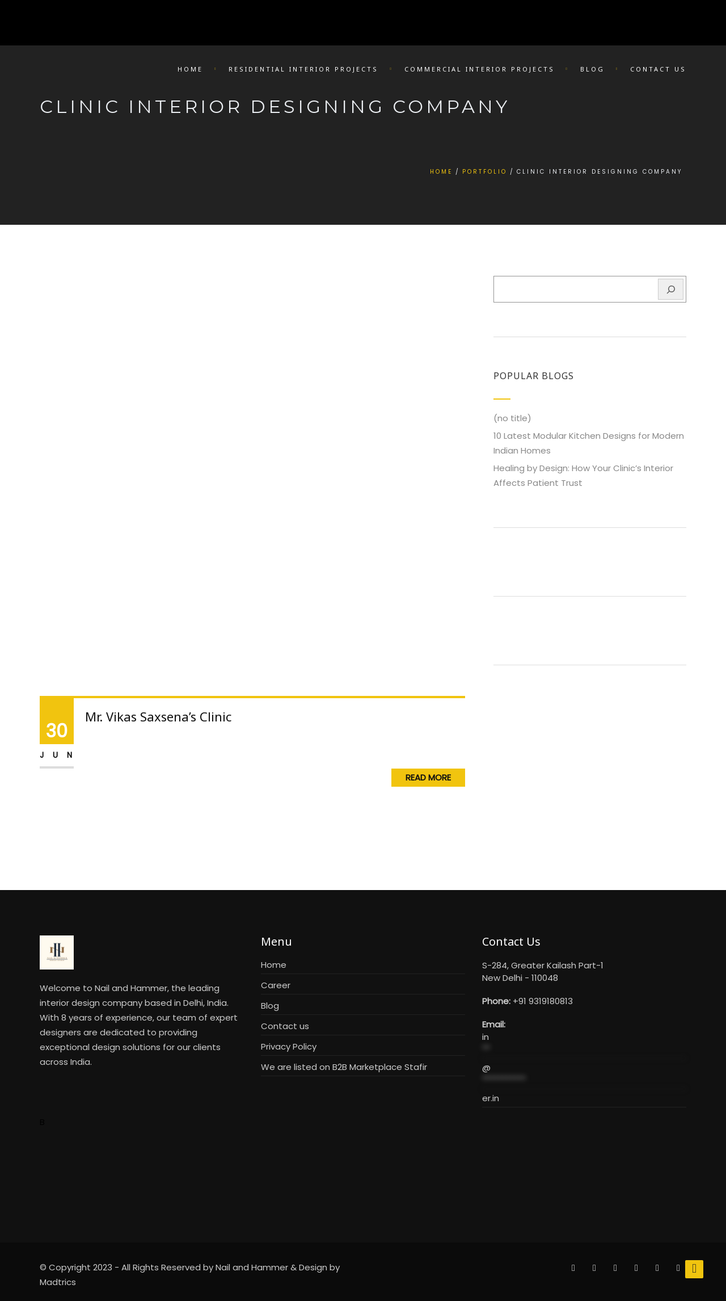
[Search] (670, 289)
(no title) (512, 418)
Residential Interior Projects (303, 69)
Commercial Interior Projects (479, 69)
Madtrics (58, 1282)
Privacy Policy (288, 1046)
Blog (592, 69)
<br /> (584, 1161)
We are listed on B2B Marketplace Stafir (344, 1067)
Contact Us (658, 69)
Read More (428, 777)
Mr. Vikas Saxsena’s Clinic (158, 716)
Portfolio (484, 171)
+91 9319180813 (543, 1001)
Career (275, 985)
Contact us (285, 1026)
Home (190, 69)
